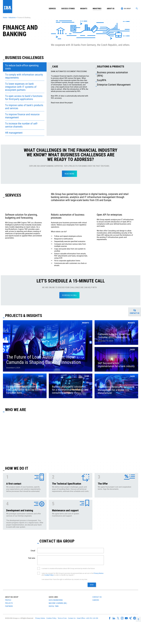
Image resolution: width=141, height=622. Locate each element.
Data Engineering (56, 600)
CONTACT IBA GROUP (56, 541)
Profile (8, 600)
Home (5, 17)
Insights (83, 8)
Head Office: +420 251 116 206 (87, 618)
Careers (95, 600)
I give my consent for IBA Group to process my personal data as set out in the (68, 573)
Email (33, 550)
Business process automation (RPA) (112, 74)
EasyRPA (101, 80)
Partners (9, 606)
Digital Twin (53, 606)
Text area (31, 558)
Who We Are (15, 409)
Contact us (135, 311)
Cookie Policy (48, 575)
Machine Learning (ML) (58, 603)
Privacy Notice (98, 573)
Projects (9, 603)
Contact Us (97, 597)
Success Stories (68, 8)
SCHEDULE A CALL (69, 295)
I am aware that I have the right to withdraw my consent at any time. (65, 579)
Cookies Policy (51, 618)
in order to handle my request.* (63, 575)
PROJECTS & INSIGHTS (23, 315)
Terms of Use (62, 618)
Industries (12, 17)
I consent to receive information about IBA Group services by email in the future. (68, 568)
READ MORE (69, 174)
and (43, 575)
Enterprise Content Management (114, 84)
